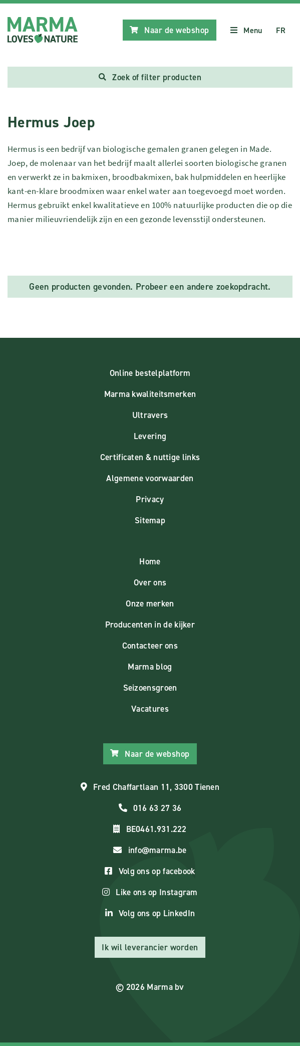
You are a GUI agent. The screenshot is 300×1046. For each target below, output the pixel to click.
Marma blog (150, 666)
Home (149, 561)
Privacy (150, 499)
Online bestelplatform (150, 372)
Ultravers (150, 415)
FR (280, 30)
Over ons (150, 582)
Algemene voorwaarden (149, 478)
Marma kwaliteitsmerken (150, 393)
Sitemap (150, 520)
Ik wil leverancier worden (150, 947)
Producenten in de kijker (150, 624)
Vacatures (150, 708)
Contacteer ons (150, 645)
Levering (150, 436)
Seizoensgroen (150, 687)
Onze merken (150, 603)
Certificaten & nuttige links (150, 457)
